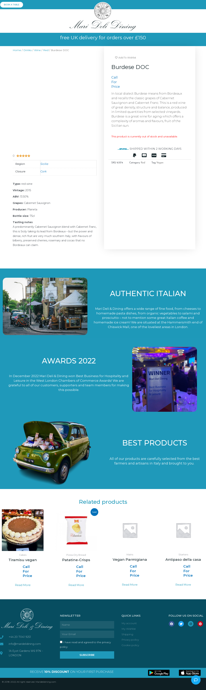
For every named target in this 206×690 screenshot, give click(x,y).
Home (17, 50)
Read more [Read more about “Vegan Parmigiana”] (130, 584)
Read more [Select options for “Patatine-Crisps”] (76, 585)
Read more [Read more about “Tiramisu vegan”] (23, 585)
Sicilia (44, 164)
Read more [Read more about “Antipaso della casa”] (183, 584)
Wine (37, 50)
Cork (43, 171)
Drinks (27, 50)
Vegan (159, 163)
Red (46, 50)
